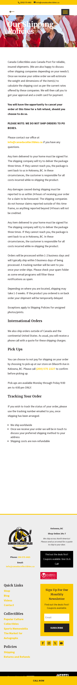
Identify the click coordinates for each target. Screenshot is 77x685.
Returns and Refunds (17, 657)
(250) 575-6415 (25, 2)
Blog (6, 595)
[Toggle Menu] (65, 12)
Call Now (38, 680)
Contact (9, 605)
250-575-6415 (24, 557)
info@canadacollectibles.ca (25, 142)
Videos (8, 600)
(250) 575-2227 (45, 369)
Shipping (9, 652)
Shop (7, 591)
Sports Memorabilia (16, 628)
